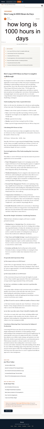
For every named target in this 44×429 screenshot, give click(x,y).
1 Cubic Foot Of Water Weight (11, 397)
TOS (32, 426)
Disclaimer (24, 426)
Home (12, 426)
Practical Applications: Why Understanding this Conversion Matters (19, 58)
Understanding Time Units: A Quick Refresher (15, 53)
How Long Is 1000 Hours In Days (23, 403)
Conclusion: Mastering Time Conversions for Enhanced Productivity (19, 65)
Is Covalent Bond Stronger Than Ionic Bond (13, 373)
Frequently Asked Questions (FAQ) (13, 62)
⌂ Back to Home (8, 410)
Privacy (29, 426)
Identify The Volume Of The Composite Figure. (14, 368)
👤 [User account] (22, 1)
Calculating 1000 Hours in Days (13, 55)
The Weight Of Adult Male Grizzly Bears (13, 389)
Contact (19, 426)
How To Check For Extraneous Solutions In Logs (14, 370)
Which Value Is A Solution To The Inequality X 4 (14, 392)
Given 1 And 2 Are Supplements (11, 395)
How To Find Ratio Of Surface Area (12, 387)
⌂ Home (19, 1)
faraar (3, 1)
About (15, 426)
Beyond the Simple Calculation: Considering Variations (17, 60)
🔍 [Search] (15, 1)
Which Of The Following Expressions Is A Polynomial (15, 376)
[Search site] (11, 2)
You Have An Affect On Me (10, 365)
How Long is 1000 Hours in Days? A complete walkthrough (18, 51)
